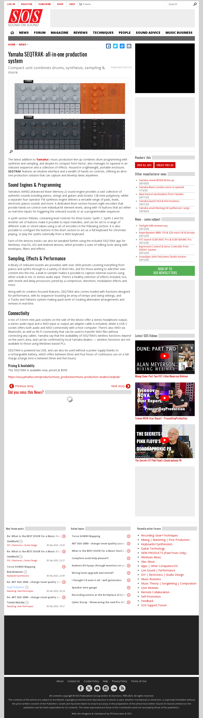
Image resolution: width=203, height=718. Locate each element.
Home (12, 32)
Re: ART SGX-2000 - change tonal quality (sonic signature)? (35, 582)
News (24, 32)
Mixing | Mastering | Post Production (165, 540)
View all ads (144, 165)
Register (26, 4)
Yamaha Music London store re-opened (161, 187)
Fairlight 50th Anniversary (153, 225)
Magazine (59, 32)
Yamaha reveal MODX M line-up (156, 180)
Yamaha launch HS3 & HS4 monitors (159, 201)
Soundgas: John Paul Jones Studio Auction (162, 256)
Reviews (81, 32)
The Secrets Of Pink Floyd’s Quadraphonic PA (158, 460)
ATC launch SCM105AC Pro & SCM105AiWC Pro (165, 239)
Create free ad (164, 165)
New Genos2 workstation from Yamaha (161, 194)
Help (72, 4)
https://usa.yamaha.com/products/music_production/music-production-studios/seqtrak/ (64, 377)
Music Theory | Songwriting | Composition (168, 583)
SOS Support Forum (154, 605)
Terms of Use (139, 681)
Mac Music (148, 561)
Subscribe (44, 4)
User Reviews (149, 588)
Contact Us (73, 681)
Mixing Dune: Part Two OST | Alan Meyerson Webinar (161, 376)
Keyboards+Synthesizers (18, 575)
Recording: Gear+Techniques (20, 591)
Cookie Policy (91, 681)
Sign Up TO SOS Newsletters (165, 270)
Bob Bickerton (15, 572)
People (125, 32)
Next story (118, 386)
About (59, 681)
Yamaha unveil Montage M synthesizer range (164, 208)
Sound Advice (148, 32)
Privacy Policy (119, 681)
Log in (11, 4)
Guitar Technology (153, 548)
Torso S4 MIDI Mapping (21, 566)
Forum (40, 32)
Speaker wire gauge (84, 587)
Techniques (103, 32)
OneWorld (13, 541)
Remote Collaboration (155, 592)
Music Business (179, 32)
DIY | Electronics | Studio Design (22, 545)
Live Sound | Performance (158, 570)
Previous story (24, 386)
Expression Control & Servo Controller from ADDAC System (164, 248)
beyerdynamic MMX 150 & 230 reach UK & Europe (167, 232)
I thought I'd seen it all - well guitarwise (97, 580)
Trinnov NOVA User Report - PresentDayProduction (161, 418)
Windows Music (151, 557)
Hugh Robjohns (15, 587)
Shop (60, 4)
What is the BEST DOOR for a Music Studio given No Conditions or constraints (100, 551)
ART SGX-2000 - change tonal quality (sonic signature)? (100, 543)
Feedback (147, 601)
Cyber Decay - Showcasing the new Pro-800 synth (100, 602)
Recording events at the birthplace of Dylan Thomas (100, 595)
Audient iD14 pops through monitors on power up (100, 565)
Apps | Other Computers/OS (159, 566)
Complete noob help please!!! (90, 558)
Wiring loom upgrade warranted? (93, 573)
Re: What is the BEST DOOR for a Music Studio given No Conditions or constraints (35, 536)
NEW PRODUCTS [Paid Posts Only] (163, 553)
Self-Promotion (151, 596)
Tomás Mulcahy (16, 602)
